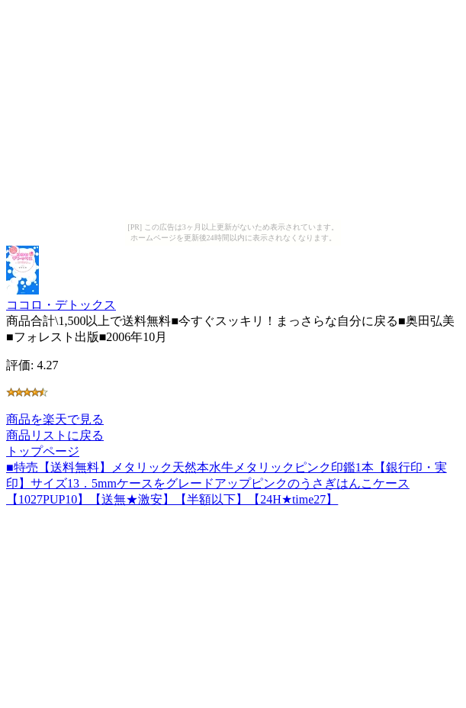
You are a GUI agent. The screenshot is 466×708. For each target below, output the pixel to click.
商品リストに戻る (55, 435)
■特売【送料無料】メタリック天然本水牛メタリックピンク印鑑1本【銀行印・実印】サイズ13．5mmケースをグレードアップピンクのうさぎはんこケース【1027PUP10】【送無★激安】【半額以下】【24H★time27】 (226, 483)
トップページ (42, 451)
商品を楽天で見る (55, 419)
